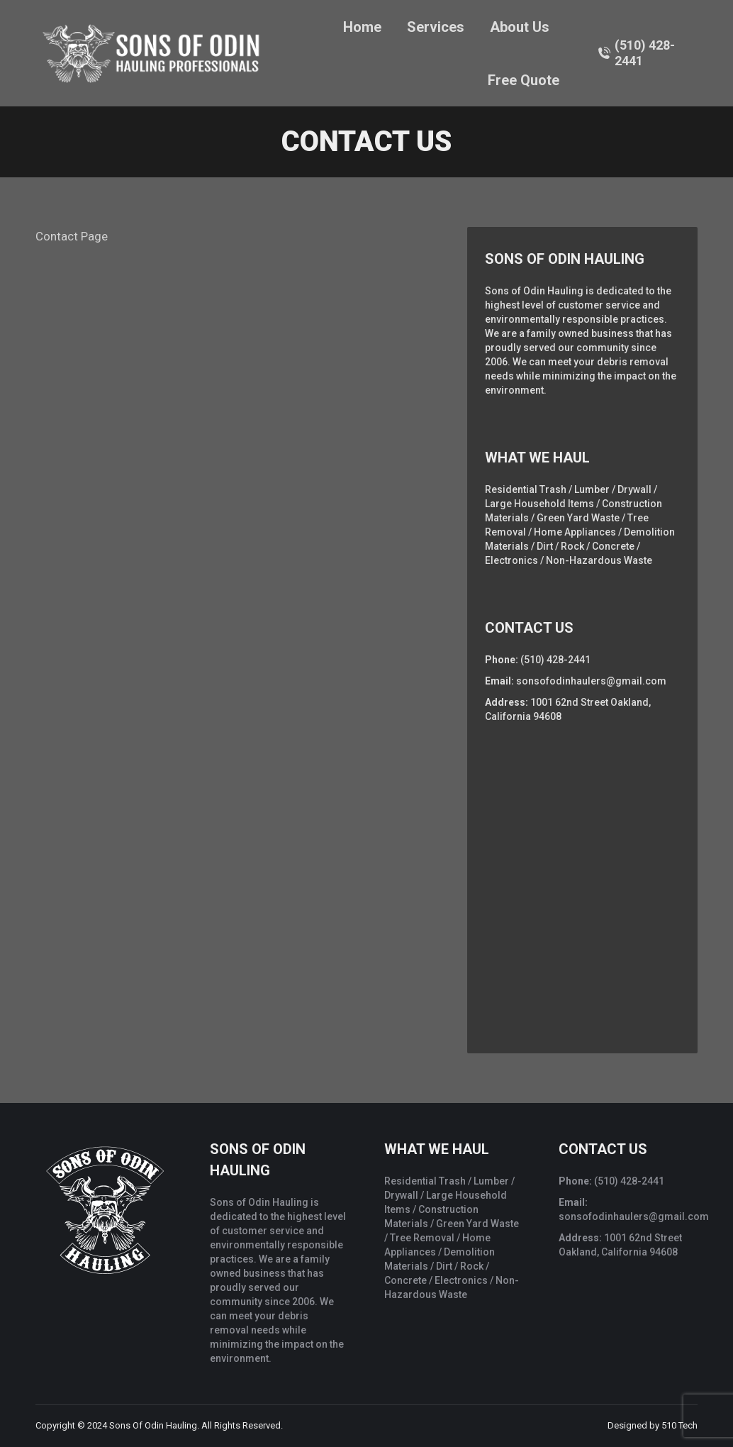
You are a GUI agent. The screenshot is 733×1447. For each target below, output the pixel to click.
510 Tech (679, 1425)
